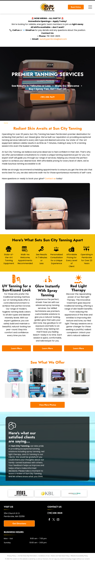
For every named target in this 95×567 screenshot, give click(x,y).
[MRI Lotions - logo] (21, 502)
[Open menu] (90, 7)
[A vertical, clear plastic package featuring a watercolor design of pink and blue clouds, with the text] (15, 397)
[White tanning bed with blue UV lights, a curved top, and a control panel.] (58, 397)
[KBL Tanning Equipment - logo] (47, 502)
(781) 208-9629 (55, 521)
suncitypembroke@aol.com (53, 39)
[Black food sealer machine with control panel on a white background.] (80, 397)
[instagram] (58, 528)
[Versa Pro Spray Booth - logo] (74, 502)
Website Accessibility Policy (79, 564)
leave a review (16, 482)
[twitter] (54, 528)
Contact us (50, 178)
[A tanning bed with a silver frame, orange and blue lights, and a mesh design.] (58, 377)
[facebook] (49, 528)
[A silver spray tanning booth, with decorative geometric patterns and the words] (80, 377)
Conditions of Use (44, 564)
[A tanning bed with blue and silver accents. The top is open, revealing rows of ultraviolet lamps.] (36, 397)
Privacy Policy (11, 564)
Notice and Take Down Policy (60, 564)
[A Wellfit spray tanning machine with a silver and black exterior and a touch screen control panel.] (36, 377)
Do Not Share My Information (27, 564)
